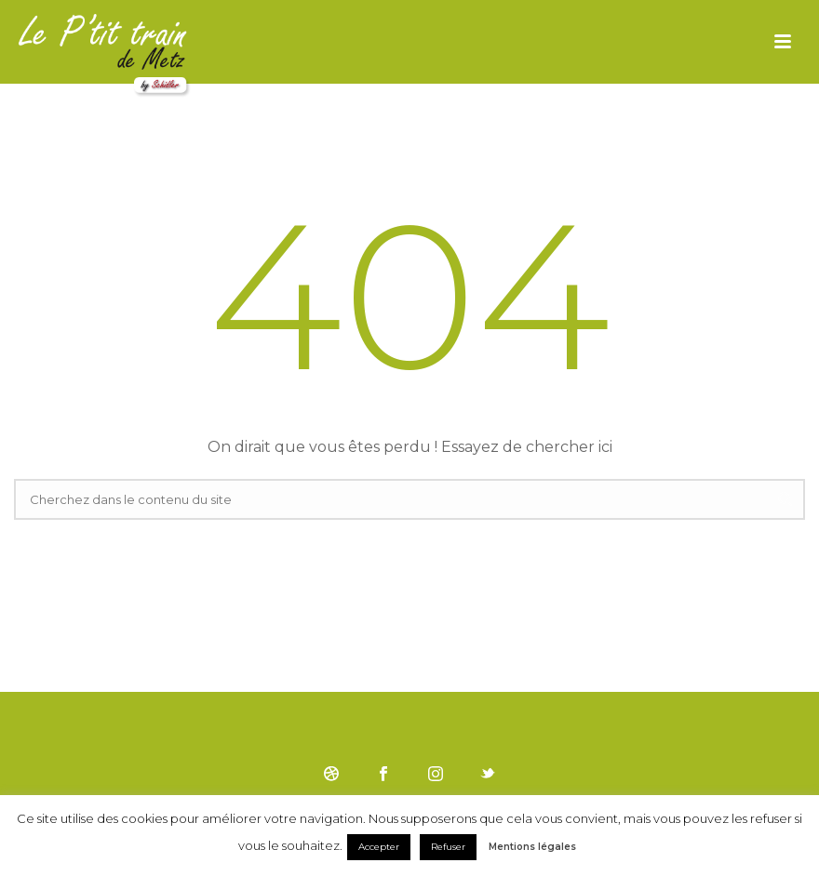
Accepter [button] (378, 847)
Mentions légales (532, 847)
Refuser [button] (448, 847)
